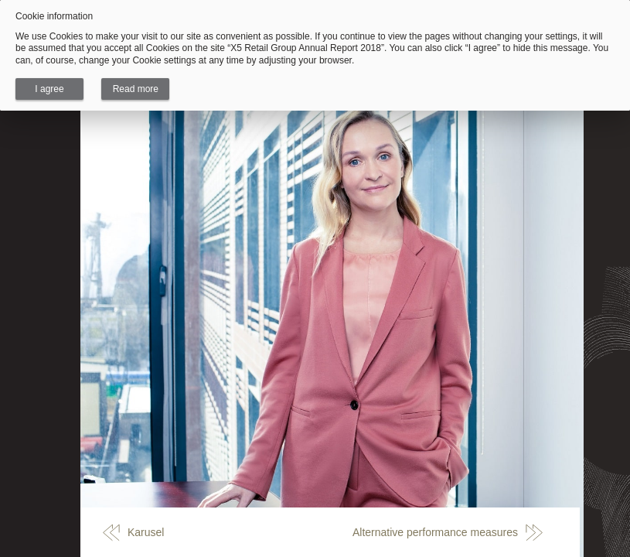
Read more (135, 89)
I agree (49, 89)
